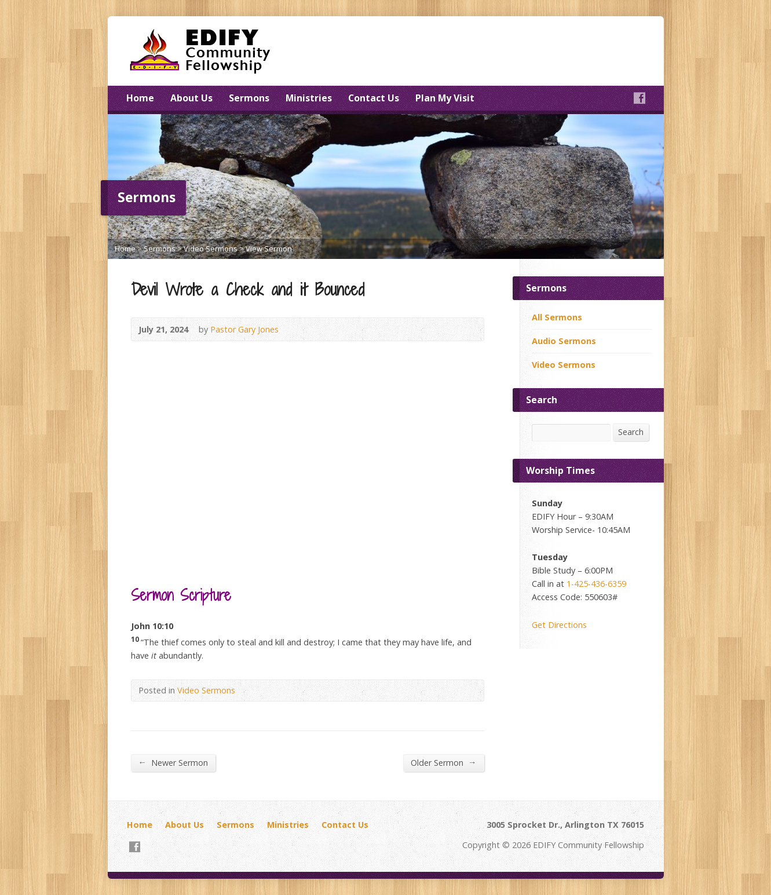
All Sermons (557, 317)
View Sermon (269, 248)
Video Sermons (210, 248)
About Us (191, 98)
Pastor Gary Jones (244, 329)
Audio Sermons (564, 340)
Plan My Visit (444, 98)
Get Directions (559, 624)
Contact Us (373, 98)
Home (140, 98)
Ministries (309, 98)
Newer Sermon (173, 762)
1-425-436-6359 (596, 583)
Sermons (249, 98)
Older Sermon (443, 762)
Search (631, 431)
